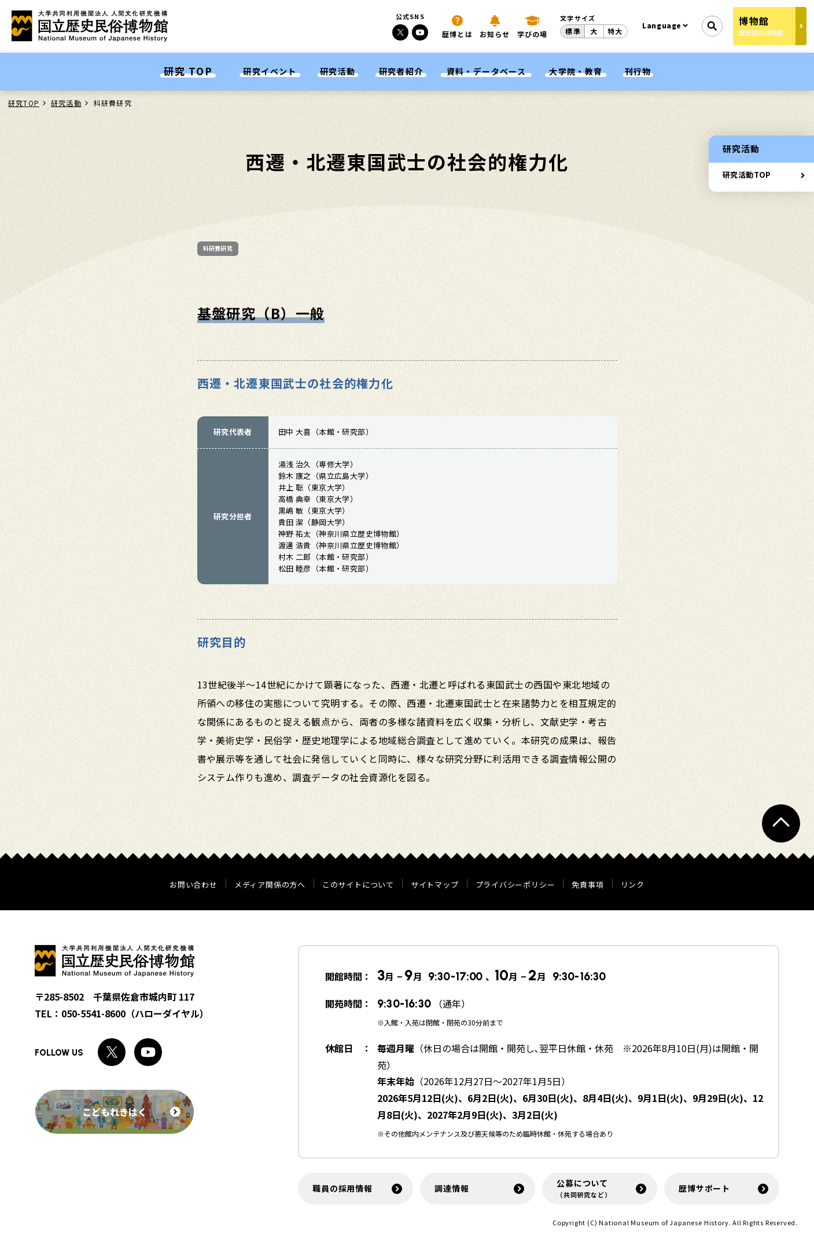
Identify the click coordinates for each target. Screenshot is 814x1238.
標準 (572, 31)
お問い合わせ (194, 884)
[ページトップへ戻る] (781, 823)
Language (662, 25)
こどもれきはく (131, 1112)
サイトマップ (435, 884)
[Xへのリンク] (400, 32)
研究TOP (23, 103)
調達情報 (451, 1188)
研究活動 (66, 103)
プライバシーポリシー (515, 884)
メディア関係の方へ (269, 884)
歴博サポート (704, 1188)
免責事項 (587, 884)
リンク (632, 884)
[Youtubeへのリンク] (420, 32)
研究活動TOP (747, 174)
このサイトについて (358, 884)
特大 (615, 31)
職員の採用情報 (342, 1188)
